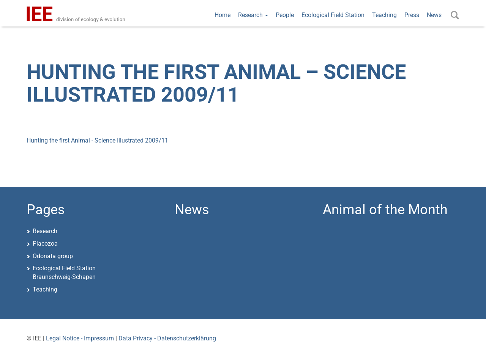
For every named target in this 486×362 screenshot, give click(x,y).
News (434, 15)
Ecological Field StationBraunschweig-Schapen (64, 273)
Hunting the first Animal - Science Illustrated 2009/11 (97, 140)
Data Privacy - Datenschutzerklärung (167, 338)
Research (253, 15)
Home (222, 15)
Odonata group (53, 256)
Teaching (384, 15)
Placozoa (45, 243)
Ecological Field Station (332, 15)
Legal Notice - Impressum (80, 338)
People (285, 15)
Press (411, 15)
